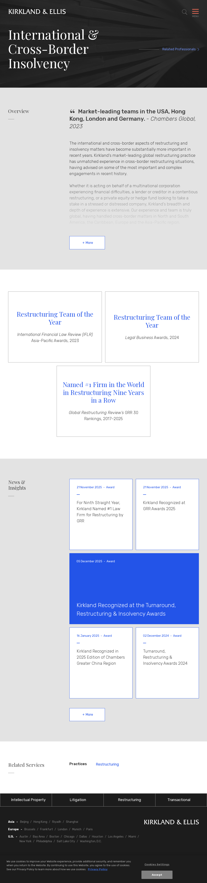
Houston (97, 836)
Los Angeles (116, 836)
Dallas (83, 836)
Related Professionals (179, 49)
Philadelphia (44, 841)
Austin (23, 836)
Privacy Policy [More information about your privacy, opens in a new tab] (98, 870)
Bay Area (39, 836)
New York (25, 841)
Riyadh (56, 822)
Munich (76, 829)
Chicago (69, 836)
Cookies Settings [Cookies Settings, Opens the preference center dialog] (156, 866)
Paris (89, 829)
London (62, 829)
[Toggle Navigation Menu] (195, 12)
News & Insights (17, 485)
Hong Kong (40, 822)
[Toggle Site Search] (185, 12)
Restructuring (107, 764)
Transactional (178, 800)
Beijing (24, 822)
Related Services (26, 765)
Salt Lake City (66, 841)
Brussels (29, 829)
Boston (54, 836)
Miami (132, 836)
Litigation (78, 800)
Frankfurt (46, 829)
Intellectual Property (28, 800)
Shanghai (72, 822)
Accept (157, 876)
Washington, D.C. (90, 841)
